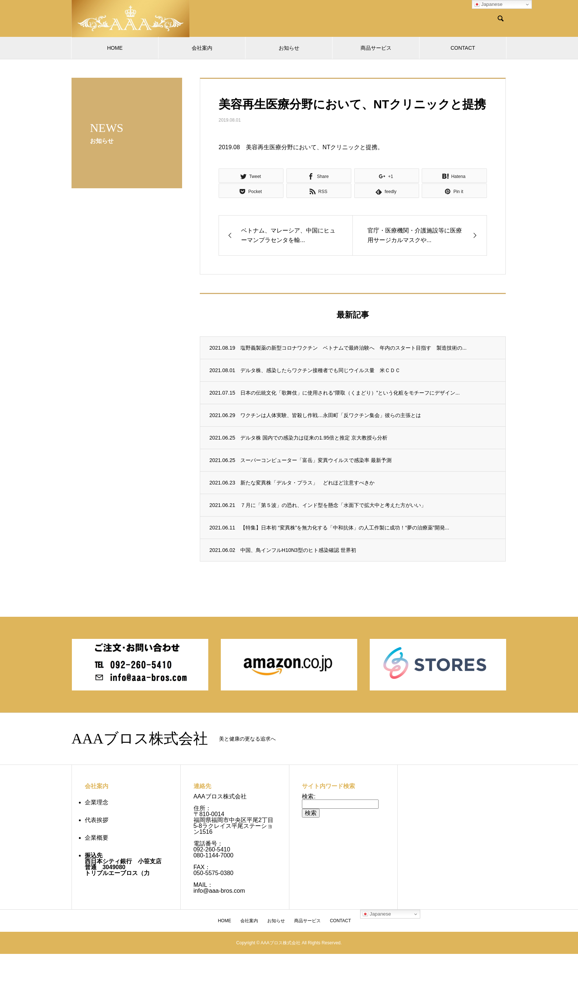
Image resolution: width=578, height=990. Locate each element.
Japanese (488, 4)
